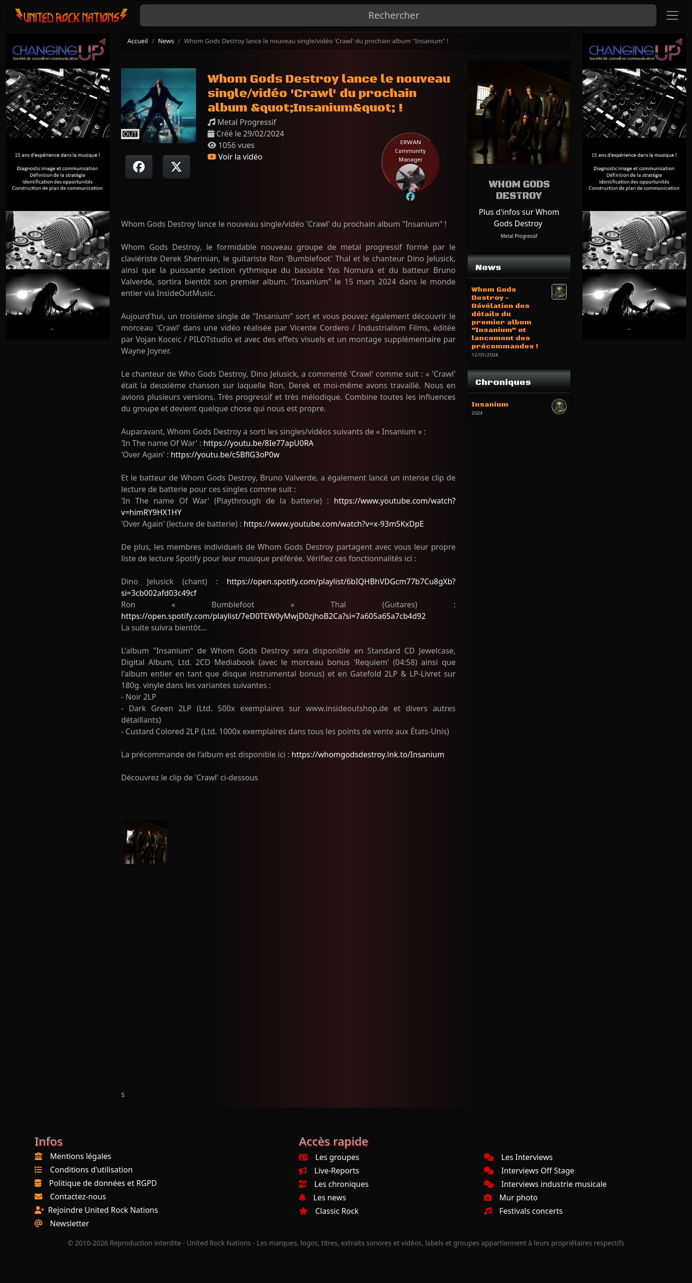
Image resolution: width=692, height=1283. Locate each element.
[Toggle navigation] (672, 15)
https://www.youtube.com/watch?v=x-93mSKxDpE (334, 523)
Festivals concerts (523, 1211)
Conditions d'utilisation (91, 1169)
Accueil (137, 41)
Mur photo (511, 1197)
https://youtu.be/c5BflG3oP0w (225, 454)
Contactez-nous (78, 1196)
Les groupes (329, 1157)
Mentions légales (80, 1156)
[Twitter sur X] (176, 167)
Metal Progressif (519, 236)
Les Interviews (518, 1157)
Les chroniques (334, 1184)
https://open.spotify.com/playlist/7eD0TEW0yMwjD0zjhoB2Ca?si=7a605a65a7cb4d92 (273, 616)
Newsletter (69, 1223)
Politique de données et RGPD (103, 1183)
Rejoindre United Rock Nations (103, 1210)
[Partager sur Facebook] (139, 167)
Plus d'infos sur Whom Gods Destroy (519, 218)
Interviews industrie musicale (545, 1184)
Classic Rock (328, 1211)
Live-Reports (329, 1170)
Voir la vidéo (235, 156)
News (166, 41)
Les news (322, 1197)
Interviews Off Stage (529, 1170)
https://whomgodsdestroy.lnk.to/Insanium (368, 754)
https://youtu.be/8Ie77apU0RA (258, 443)
